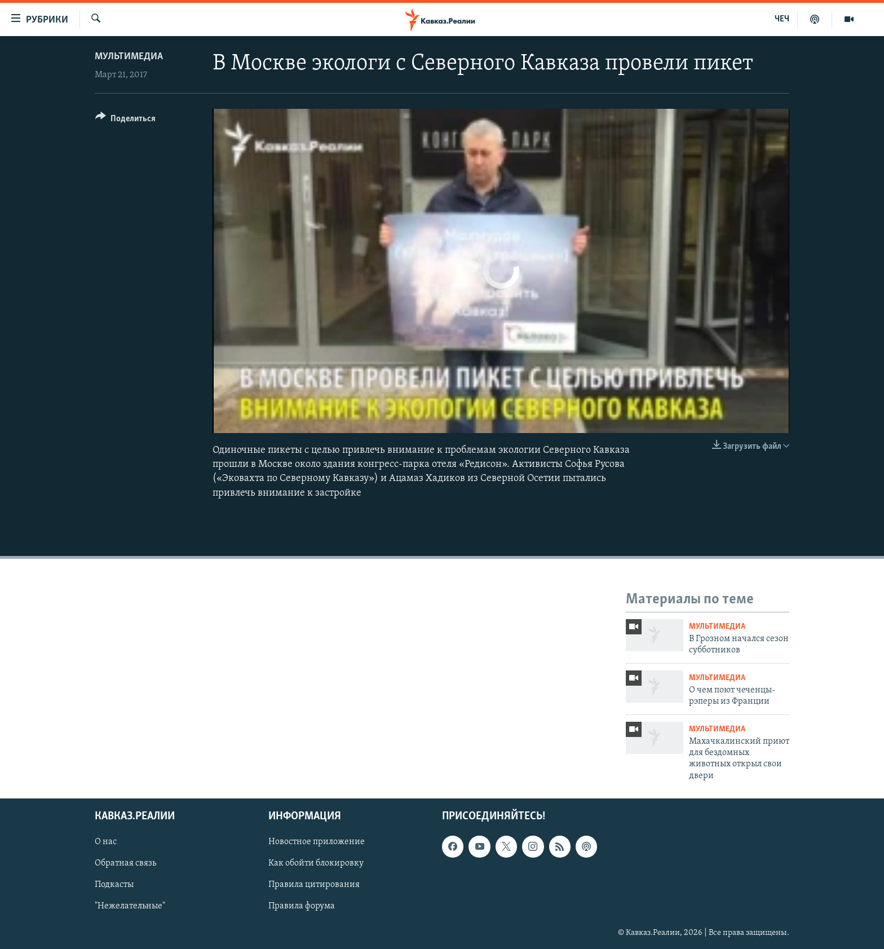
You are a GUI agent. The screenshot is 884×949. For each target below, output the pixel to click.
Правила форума (301, 906)
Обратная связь (125, 863)
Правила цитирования (314, 885)
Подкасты (114, 885)
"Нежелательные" (130, 906)
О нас (106, 842)
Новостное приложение (316, 842)
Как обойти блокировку (316, 863)
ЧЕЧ (782, 19)
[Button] (125, 120)
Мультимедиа (129, 56)
